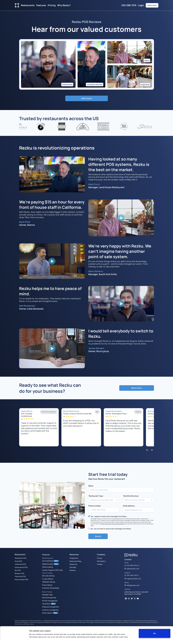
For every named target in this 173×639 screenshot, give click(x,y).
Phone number (94, 506)
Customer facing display (50, 588)
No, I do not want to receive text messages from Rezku (111, 528)
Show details (34, 634)
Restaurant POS (20, 558)
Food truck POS (20, 576)
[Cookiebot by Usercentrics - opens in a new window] (14, 634)
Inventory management (50, 610)
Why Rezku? (63, 5)
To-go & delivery (47, 579)
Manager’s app (47, 594)
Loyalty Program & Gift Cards (52, 570)
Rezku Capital (47, 613)
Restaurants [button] (28, 5)
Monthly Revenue (131, 496)
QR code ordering (48, 575)
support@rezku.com (132, 578)
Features (46, 554)
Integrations (74, 558)
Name (90, 486)
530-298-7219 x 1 (131, 575)
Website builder (47, 564)
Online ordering (47, 567)
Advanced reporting (49, 597)
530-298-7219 (128, 5)
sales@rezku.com (131, 568)
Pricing (52, 5)
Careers (100, 564)
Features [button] (41, 5)
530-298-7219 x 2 (131, 565)
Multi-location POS (21, 579)
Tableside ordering (48, 582)
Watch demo (152, 5)
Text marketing (47, 561)
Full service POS (20, 564)
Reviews (72, 570)
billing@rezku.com (132, 585)
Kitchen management (50, 600)
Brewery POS (19, 573)
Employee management (50, 606)
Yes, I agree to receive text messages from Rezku (109, 516)
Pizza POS (18, 561)
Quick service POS (21, 567)
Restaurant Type (95, 496)
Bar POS (18, 570)
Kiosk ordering (47, 585)
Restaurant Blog (75, 561)
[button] (147, 450)
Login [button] (141, 5)
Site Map (73, 567)
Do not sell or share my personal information (154, 631)
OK (154, 622)
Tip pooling (46, 603)
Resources (73, 564)
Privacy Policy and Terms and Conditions (113, 523)
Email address (129, 506)
